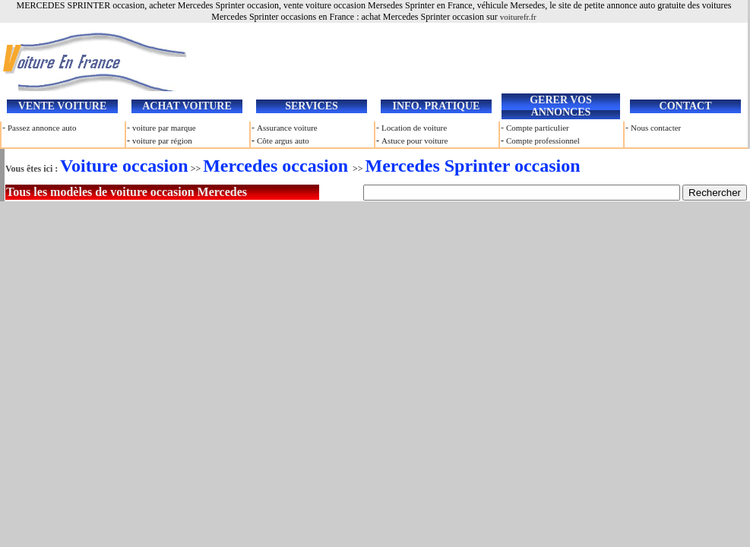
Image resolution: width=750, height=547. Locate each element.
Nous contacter (656, 127)
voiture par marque (164, 127)
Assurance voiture (287, 127)
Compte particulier (537, 127)
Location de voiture (414, 127)
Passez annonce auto (42, 127)
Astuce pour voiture (414, 140)
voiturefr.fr (518, 16)
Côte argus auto (283, 140)
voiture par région (162, 140)
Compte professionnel (543, 140)
